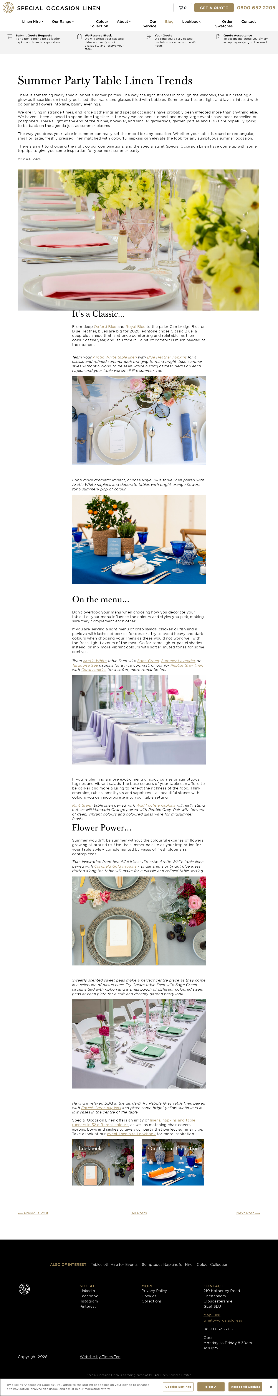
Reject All (211, 1386)
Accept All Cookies (245, 1386)
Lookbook (191, 21)
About (122, 21)
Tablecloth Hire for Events (114, 1264)
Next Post (248, 1213)
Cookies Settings (178, 1386)
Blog (169, 21)
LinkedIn (87, 1290)
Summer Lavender (178, 660)
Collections (152, 1301)
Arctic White (95, 660)
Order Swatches (224, 23)
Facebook (89, 1296)
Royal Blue (135, 326)
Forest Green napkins (101, 1107)
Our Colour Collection (173, 1149)
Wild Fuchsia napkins (155, 805)
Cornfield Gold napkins (115, 866)
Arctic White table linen (115, 357)
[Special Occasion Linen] (58, 7)
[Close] (271, 1386)
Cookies (149, 1296)
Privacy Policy (154, 1290)
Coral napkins (93, 669)
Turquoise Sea (85, 665)
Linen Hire (31, 21)
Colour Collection (98, 23)
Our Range (61, 21)
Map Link (212, 1315)
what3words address (223, 1320)
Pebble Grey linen (186, 665)
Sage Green (148, 660)
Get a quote (214, 7)
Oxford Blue (105, 326)
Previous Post (33, 1213)
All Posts (139, 1213)
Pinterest (88, 1306)
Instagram (89, 1301)
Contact (248, 21)
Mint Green (82, 805)
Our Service (149, 23)
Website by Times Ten (100, 1356)
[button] (182, 7)
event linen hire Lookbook (131, 1133)
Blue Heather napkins (167, 357)
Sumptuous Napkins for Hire (167, 1264)
